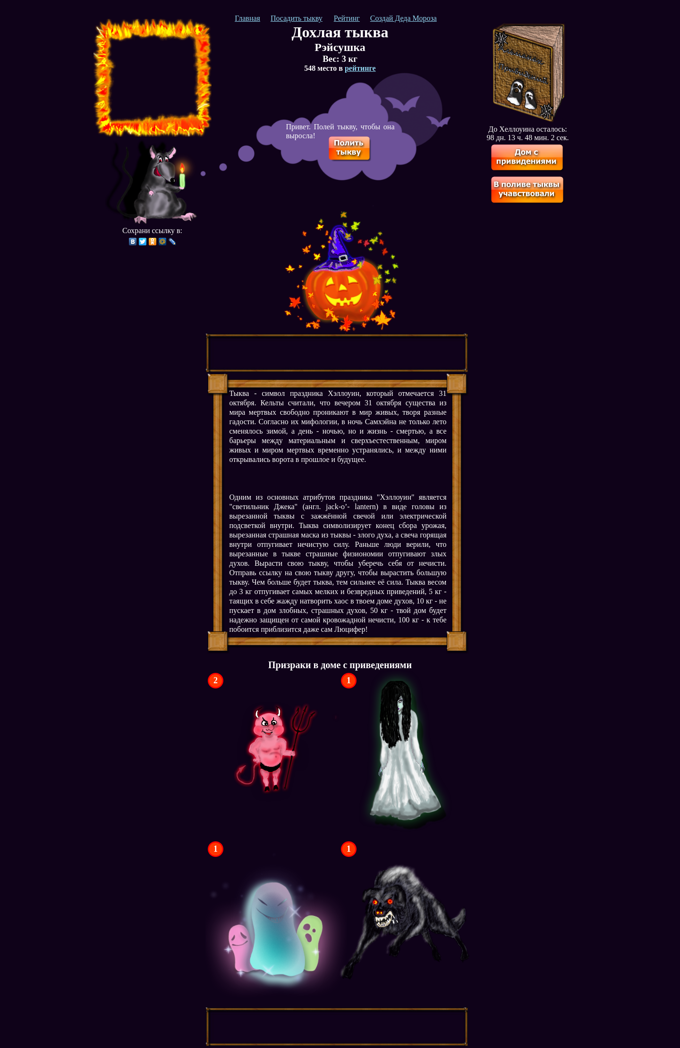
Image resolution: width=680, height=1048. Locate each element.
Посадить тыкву (297, 18)
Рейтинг (347, 18)
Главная (247, 18)
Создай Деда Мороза (403, 18)
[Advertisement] (152, 78)
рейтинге (360, 68)
